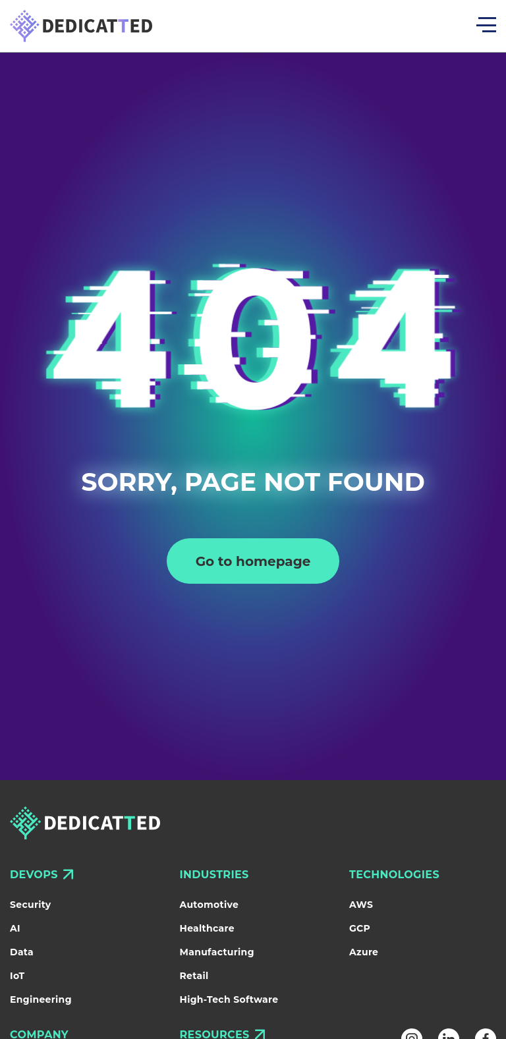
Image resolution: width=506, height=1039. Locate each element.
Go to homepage (253, 561)
